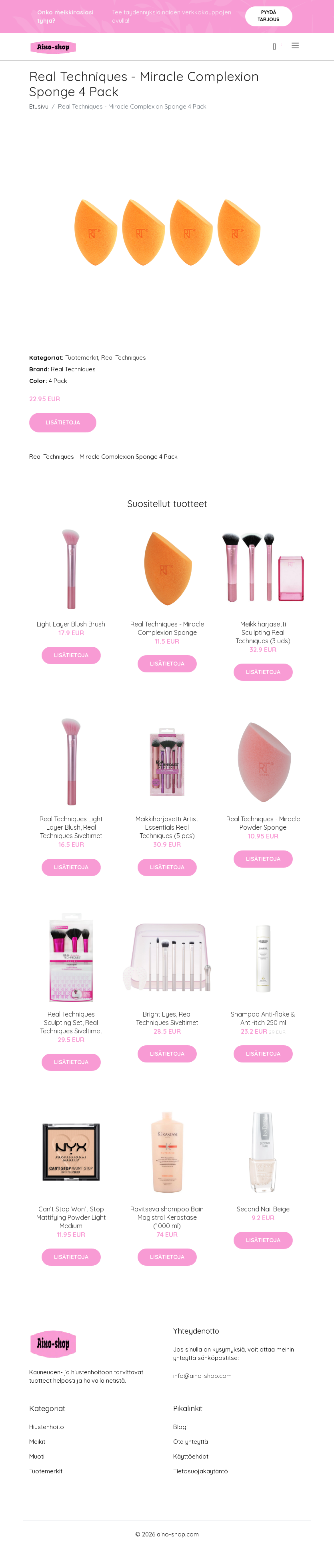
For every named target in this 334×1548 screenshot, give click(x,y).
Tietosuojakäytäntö (200, 1471)
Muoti (36, 1456)
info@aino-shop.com (202, 1376)
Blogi (180, 1427)
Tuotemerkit (81, 357)
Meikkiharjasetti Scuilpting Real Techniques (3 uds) (263, 632)
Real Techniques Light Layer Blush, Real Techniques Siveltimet (71, 827)
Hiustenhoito (46, 1427)
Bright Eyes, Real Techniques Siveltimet (167, 1018)
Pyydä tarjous (269, 15)
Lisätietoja (63, 422)
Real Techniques (123, 357)
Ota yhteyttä (190, 1441)
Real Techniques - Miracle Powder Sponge (263, 823)
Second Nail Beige (263, 1209)
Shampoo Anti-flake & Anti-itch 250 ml (263, 1018)
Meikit (37, 1441)
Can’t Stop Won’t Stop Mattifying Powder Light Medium (71, 1217)
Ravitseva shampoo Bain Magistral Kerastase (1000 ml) (167, 1217)
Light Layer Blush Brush (71, 624)
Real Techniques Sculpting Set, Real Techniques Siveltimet (71, 1022)
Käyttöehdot (190, 1456)
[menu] (295, 46)
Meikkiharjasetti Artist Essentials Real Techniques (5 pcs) (167, 827)
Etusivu (38, 106)
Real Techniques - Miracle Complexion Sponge (167, 628)
